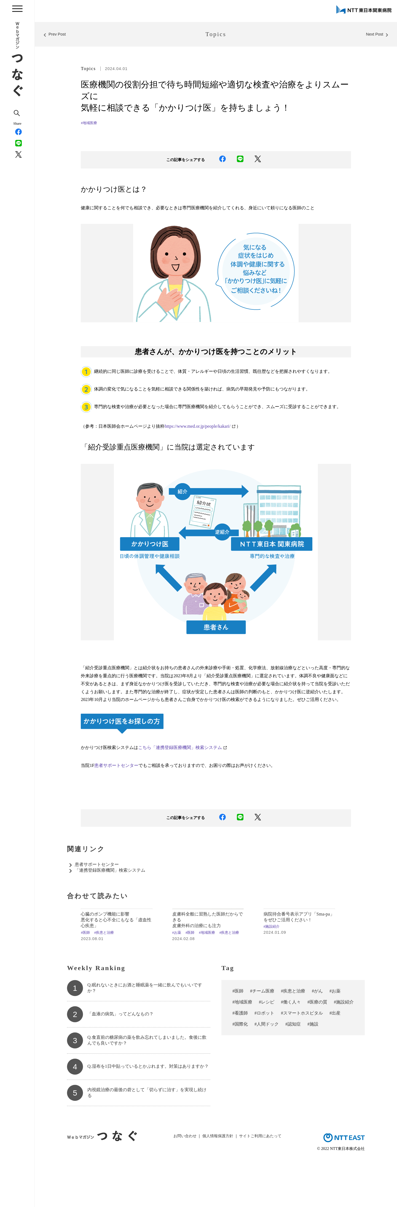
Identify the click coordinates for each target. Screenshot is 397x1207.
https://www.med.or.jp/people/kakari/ (197, 426)
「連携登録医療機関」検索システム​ (110, 870)
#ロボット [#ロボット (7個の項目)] (264, 1060)
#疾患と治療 (104, 980)
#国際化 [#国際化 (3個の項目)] (240, 1071)
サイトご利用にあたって (260, 1183)
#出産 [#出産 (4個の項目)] (334, 1060)
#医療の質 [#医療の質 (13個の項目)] (317, 1049)
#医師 (85, 980)
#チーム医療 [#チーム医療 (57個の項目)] (262, 1038)
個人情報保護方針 (217, 1183)
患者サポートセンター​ (97, 864)
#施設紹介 (272, 974)
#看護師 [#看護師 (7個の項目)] (240, 1060)
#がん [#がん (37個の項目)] (317, 1038)
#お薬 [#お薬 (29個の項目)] (334, 1038)
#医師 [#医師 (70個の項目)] (237, 1038)
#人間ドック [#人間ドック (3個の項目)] (266, 1071)
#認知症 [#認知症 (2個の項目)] (293, 1071)
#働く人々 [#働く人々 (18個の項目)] (291, 1049)
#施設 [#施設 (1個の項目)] (312, 1071)
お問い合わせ (185, 1183)
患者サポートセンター (116, 765)
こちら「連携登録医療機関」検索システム (180, 747)
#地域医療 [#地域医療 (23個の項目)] (242, 1049)
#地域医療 (89, 123)
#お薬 (176, 980)
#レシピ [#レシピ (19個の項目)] (266, 1049)
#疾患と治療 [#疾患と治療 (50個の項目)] (293, 1038)
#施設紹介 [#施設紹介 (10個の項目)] (344, 1049)
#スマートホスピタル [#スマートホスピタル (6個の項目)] (302, 1060)
